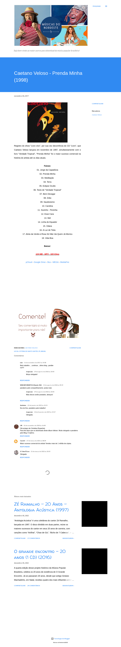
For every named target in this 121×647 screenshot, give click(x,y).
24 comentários (33, 585)
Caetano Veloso (97, 115)
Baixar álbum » (68, 538)
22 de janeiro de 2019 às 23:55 (37, 405)
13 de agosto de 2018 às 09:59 (53, 385)
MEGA (55, 262)
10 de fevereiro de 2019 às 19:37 (44, 412)
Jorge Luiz (29, 371)
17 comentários (33, 538)
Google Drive (40, 262)
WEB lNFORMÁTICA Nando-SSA (31, 385)
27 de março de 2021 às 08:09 (36, 441)
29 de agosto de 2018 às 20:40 (44, 371)
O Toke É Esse (24, 451)
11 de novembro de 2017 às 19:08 (35, 362)
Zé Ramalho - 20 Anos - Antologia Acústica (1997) (41, 507)
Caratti (22, 441)
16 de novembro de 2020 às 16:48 (35, 425)
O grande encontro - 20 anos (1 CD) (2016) (40, 554)
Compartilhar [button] (97, 103)
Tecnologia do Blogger (60, 639)
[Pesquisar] (97, 6)
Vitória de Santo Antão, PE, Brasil (32, 351)
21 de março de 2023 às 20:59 (40, 451)
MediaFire (64, 262)
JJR (21, 425)
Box (49, 262)
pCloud (29, 262)
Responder (25, 380)
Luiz (21, 362)
